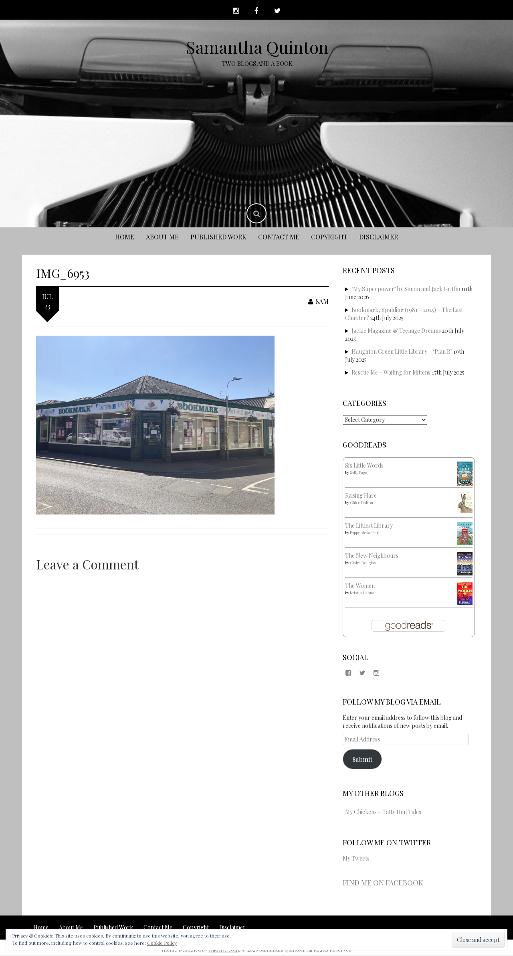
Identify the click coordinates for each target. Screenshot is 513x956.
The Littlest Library (369, 526)
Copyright (329, 237)
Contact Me (278, 237)
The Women (360, 586)
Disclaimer (378, 237)
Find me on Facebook (383, 883)
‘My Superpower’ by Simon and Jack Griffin (405, 289)
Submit (362, 759)
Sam (318, 302)
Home (124, 237)
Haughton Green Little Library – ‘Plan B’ (401, 352)
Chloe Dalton (361, 503)
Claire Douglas (363, 563)
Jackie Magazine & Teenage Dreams (396, 331)
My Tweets (356, 859)
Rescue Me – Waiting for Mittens (390, 373)
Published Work (218, 237)
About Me (162, 237)
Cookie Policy (162, 943)
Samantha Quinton (257, 47)
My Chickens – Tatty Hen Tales (383, 812)
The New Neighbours (371, 556)
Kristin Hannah (363, 593)
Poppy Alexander (364, 533)
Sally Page (358, 473)
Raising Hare (361, 496)
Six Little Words (364, 466)
